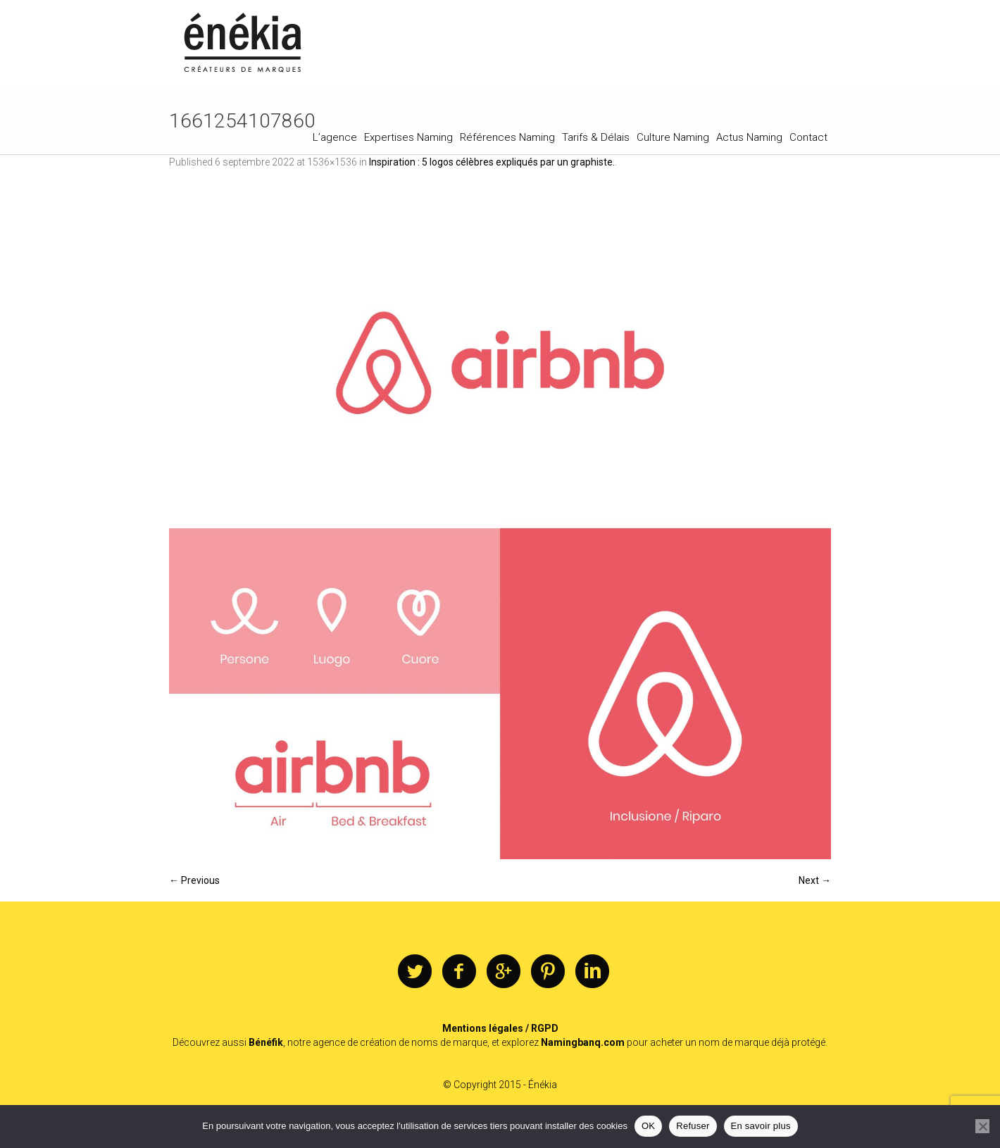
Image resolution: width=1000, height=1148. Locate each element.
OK (648, 1126)
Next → (815, 880)
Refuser (692, 1126)
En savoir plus (761, 1126)
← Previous (194, 880)
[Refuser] (982, 1126)
